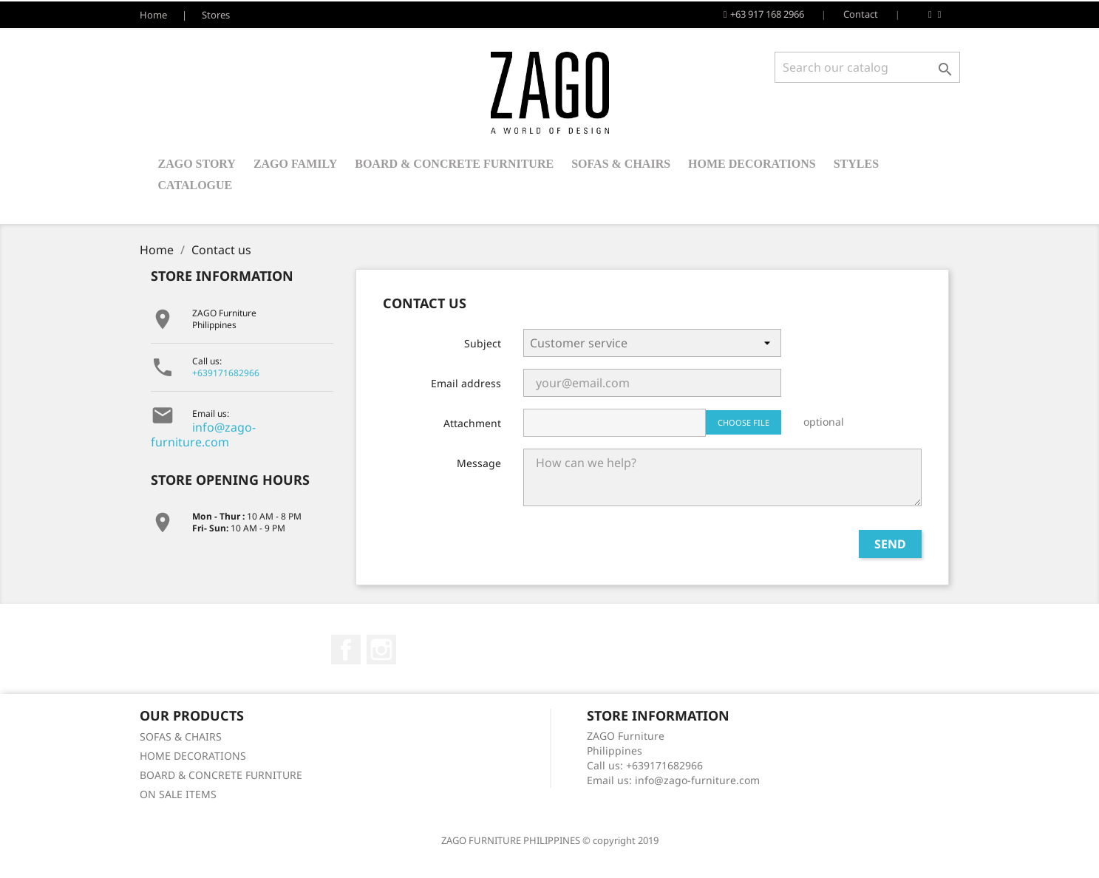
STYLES (856, 163)
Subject (482, 343)
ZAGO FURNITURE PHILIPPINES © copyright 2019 (550, 840)
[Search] (867, 67)
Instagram (381, 649)
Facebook (346, 649)
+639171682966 (225, 373)
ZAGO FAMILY (295, 163)
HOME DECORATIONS (752, 163)
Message (479, 463)
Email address (466, 383)
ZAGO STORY (197, 163)
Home (153, 14)
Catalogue (195, 185)
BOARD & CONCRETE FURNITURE (454, 163)
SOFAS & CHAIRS (620, 163)
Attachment (472, 423)
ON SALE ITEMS (178, 794)
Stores (216, 14)
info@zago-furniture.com (203, 434)
